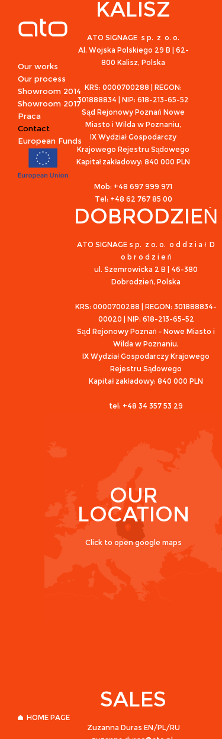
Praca (29, 116)
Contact (34, 128)
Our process (42, 78)
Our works (38, 66)
